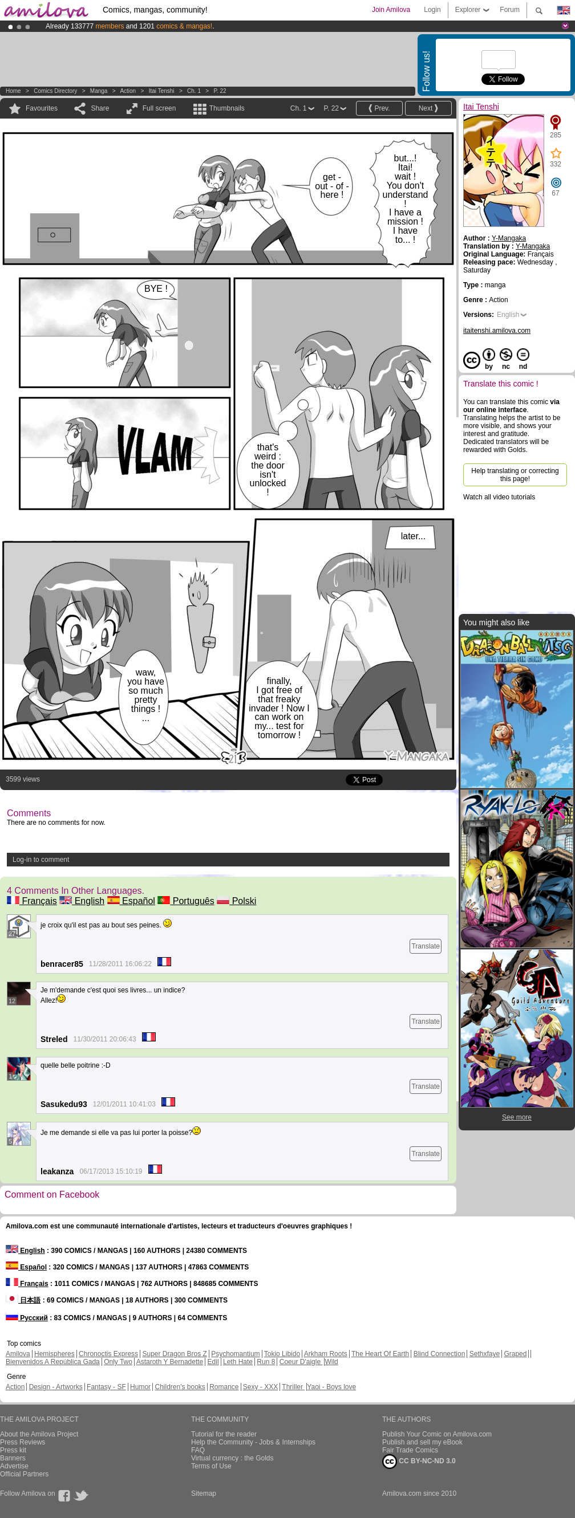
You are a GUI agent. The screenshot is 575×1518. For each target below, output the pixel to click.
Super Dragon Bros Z (174, 1354)
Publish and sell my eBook (422, 1442)
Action (128, 91)
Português (185, 901)
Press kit (13, 1450)
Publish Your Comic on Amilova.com (437, 1434)
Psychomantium (235, 1354)
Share (100, 108)
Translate (425, 946)
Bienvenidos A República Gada (53, 1362)
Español (131, 901)
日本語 (23, 1300)
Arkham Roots (325, 1354)
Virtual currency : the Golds (232, 1458)
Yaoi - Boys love (331, 1387)
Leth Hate (238, 1362)
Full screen (159, 108)
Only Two (118, 1362)
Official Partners (24, 1474)
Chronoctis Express (108, 1354)
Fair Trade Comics (410, 1450)
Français (32, 901)
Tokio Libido (282, 1354)
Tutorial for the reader (224, 1434)
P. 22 (219, 91)
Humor (140, 1387)
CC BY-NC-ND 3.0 (419, 1461)
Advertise (14, 1466)
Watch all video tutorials (499, 497)
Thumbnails (227, 108)
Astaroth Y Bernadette (170, 1362)
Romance (223, 1387)
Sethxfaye (484, 1354)
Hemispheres (54, 1354)
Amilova (18, 1354)
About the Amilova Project (39, 1434)
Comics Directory (55, 91)
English (81, 901)
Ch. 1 (194, 91)
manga (99, 91)
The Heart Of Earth (380, 1354)
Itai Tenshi (162, 91)
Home (13, 91)
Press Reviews (22, 1442)
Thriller (293, 1387)
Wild (331, 1362)
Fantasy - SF (106, 1387)
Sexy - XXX (260, 1387)
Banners (13, 1458)
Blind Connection (439, 1354)
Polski (236, 901)
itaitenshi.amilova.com (497, 331)
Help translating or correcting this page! (514, 475)
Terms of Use (211, 1466)
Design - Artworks (56, 1387)
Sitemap (203, 1493)
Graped (515, 1354)
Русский (27, 1318)
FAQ (198, 1450)
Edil (213, 1362)
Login (432, 10)
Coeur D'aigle (301, 1362)
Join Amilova (391, 10)
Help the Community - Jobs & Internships (253, 1442)
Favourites (42, 108)
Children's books (180, 1387)
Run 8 (266, 1362)
